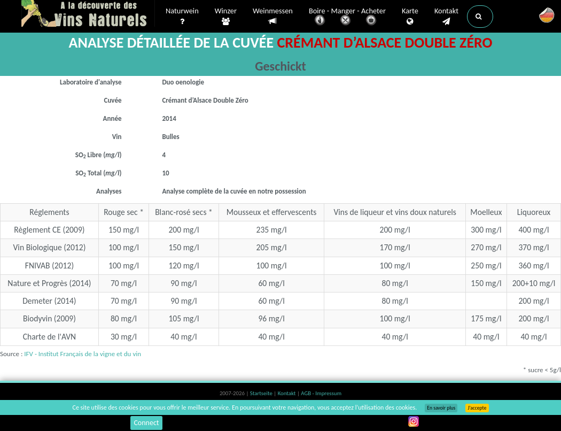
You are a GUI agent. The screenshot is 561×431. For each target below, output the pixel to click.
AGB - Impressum (321, 393)
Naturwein (182, 16)
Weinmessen (273, 16)
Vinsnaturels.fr (88, 14)
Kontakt (446, 16)
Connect (146, 422)
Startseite (262, 393)
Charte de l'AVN (49, 337)
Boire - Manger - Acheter (347, 17)
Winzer (226, 16)
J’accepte (476, 408)
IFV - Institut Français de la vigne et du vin (82, 354)
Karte (410, 16)
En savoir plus (441, 408)
